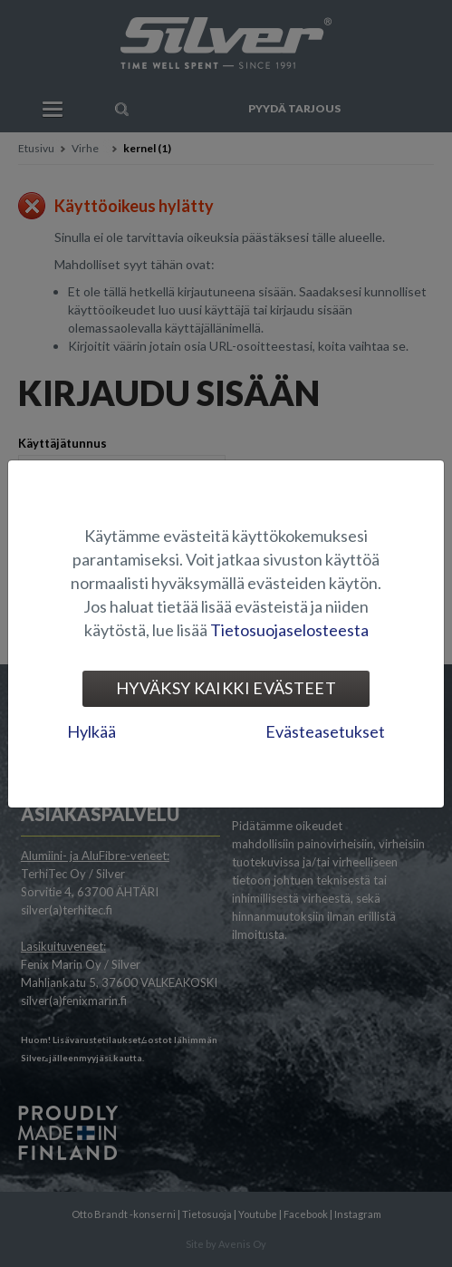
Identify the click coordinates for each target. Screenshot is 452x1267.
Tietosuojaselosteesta (289, 630)
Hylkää (91, 731)
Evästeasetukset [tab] (325, 731)
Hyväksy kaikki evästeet (226, 688)
